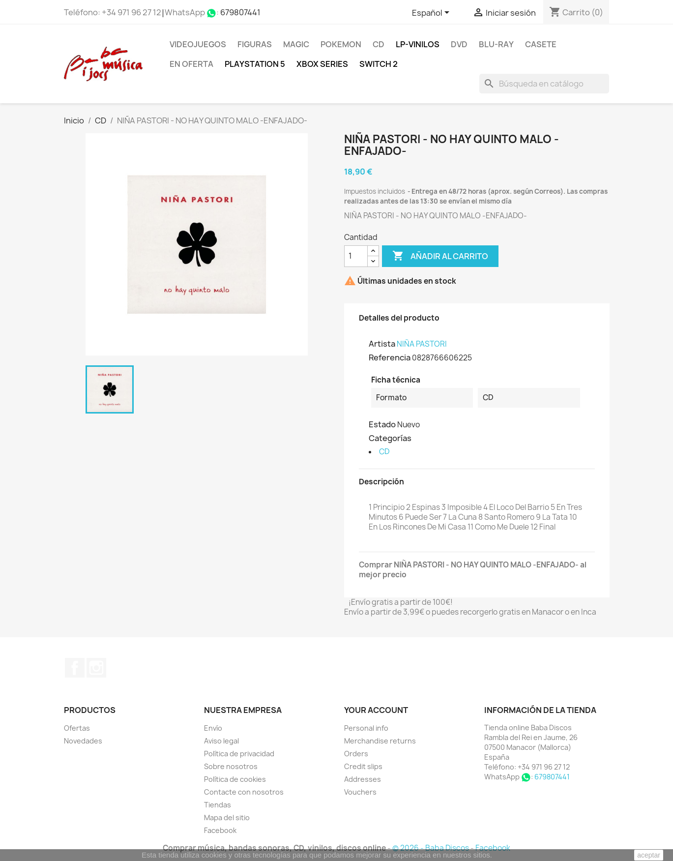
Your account (376, 710)
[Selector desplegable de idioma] (432, 13)
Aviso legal (221, 740)
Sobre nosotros (231, 766)
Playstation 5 (255, 64)
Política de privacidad (239, 753)
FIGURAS (254, 44)
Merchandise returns (380, 740)
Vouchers (360, 792)
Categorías (390, 438)
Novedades (83, 740)
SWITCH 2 (378, 64)
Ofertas (77, 728)
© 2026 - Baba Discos (431, 848)
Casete (540, 44)
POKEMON (341, 44)
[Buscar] (544, 83)
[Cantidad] (356, 256)
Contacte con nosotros (244, 792)
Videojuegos (198, 44)
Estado (382, 424)
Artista (382, 344)
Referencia (389, 357)
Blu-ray (496, 44)
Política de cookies (235, 779)
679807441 (240, 12)
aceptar (648, 855)
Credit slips (363, 766)
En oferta (191, 64)
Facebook (75, 668)
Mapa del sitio (227, 817)
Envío (213, 728)
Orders (356, 753)
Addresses (362, 779)
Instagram (96, 668)
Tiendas (217, 804)
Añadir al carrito (440, 256)
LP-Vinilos (417, 44)
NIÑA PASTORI (422, 344)
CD (378, 44)
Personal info (366, 728)
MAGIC (296, 44)
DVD (459, 44)
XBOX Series (322, 64)
